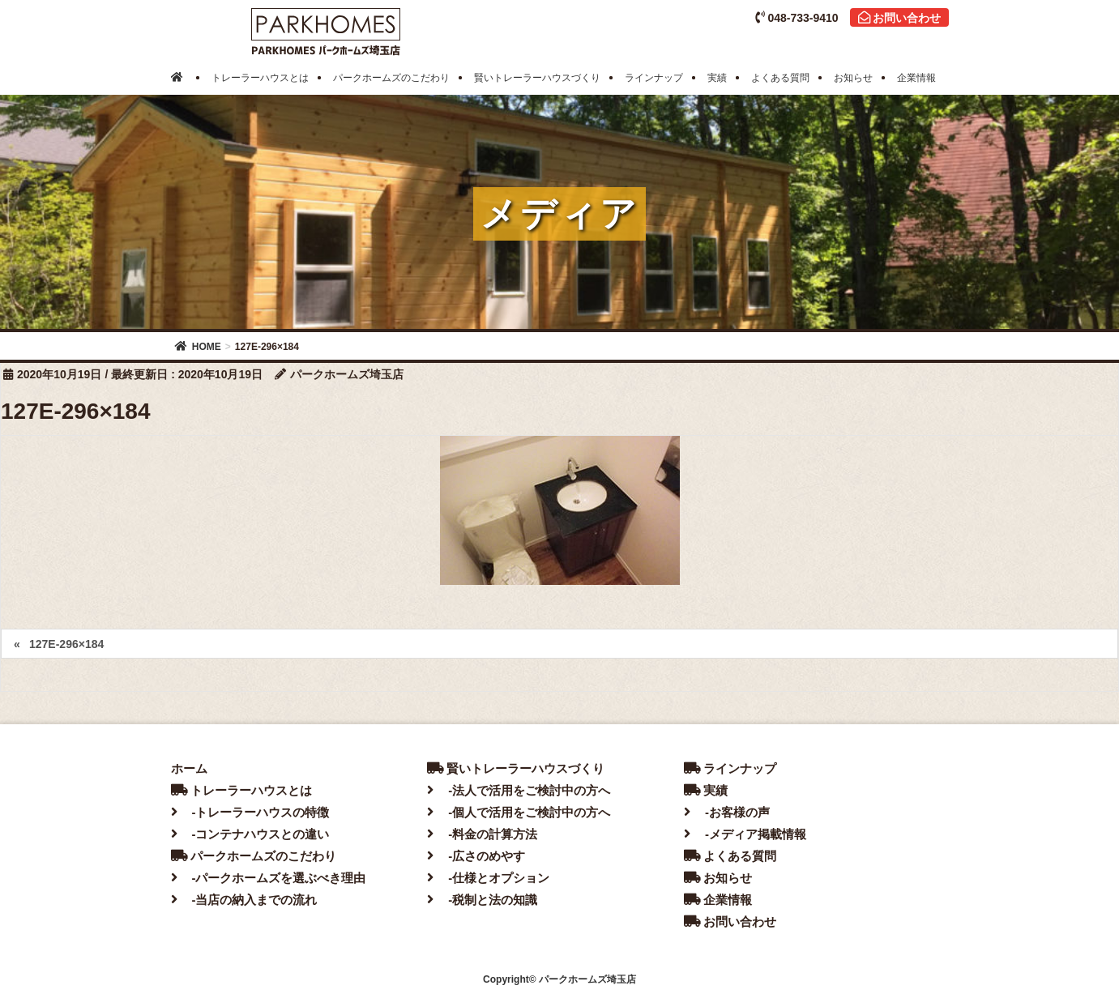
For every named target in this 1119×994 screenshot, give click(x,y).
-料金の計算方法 (482, 834)
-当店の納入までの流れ (244, 900)
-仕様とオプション (488, 878)
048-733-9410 (796, 17)
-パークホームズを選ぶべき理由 (268, 878)
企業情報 (718, 900)
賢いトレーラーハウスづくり (515, 768)
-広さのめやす (476, 856)
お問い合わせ (899, 17)
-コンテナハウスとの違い (250, 834)
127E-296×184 (66, 644)
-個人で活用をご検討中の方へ (518, 812)
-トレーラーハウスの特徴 (250, 812)
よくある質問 (730, 856)
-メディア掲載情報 (745, 834)
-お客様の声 (727, 812)
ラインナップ (730, 768)
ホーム (189, 768)
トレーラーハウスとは (241, 790)
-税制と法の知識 (482, 900)
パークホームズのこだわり (253, 856)
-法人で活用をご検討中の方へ (518, 790)
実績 (706, 790)
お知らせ (718, 878)
